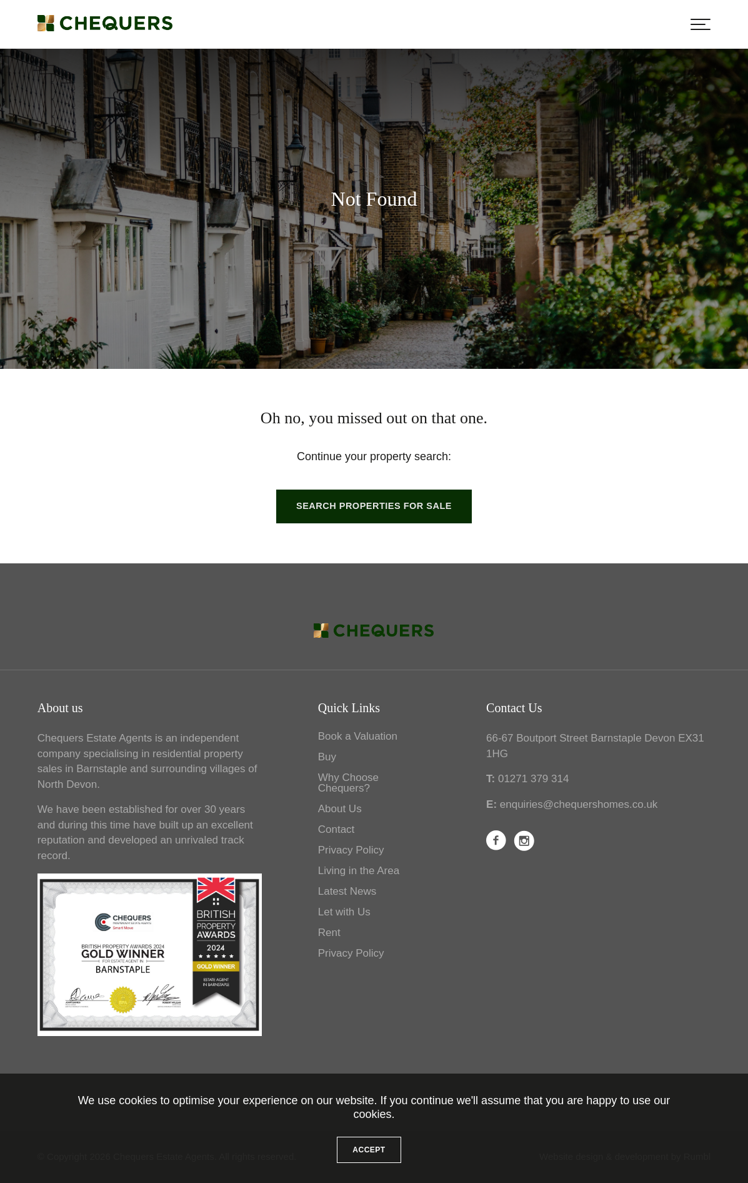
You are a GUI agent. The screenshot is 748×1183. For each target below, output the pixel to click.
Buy (327, 757)
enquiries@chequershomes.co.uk (579, 804)
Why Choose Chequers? (348, 783)
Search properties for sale (374, 506)
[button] (701, 24)
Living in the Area (358, 871)
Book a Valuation (357, 736)
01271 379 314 (533, 779)
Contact (336, 829)
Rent (329, 933)
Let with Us (344, 912)
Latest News (347, 891)
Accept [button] (368, 1149)
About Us (340, 809)
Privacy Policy (351, 850)
